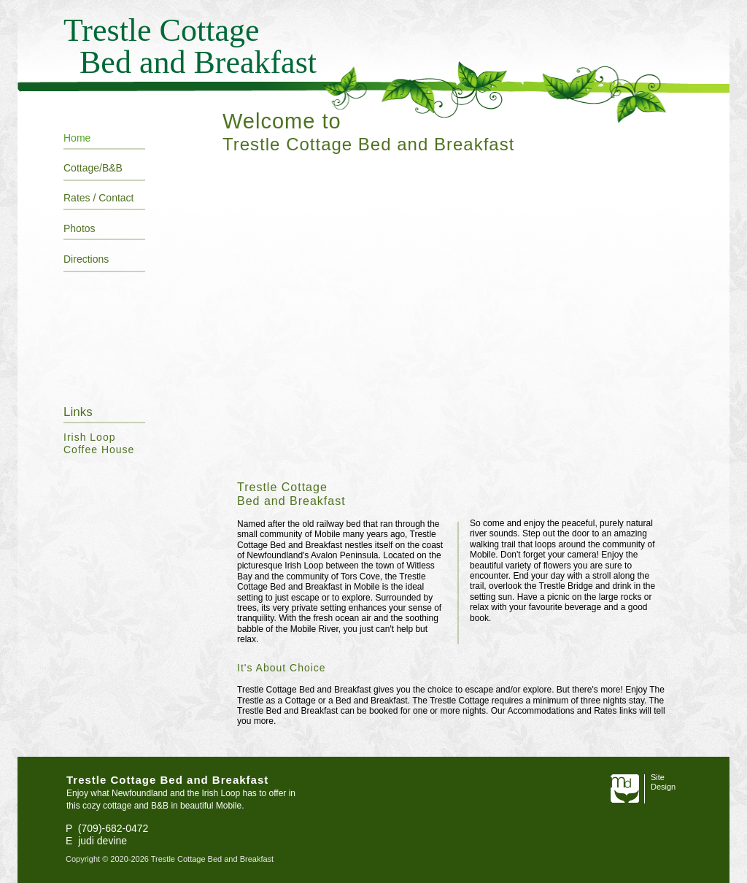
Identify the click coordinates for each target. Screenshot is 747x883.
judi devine (102, 841)
